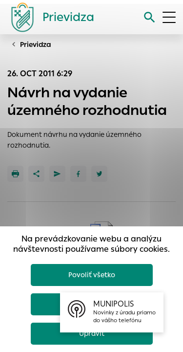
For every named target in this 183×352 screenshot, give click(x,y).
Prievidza (35, 44)
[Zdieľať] (36, 174)
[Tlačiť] (15, 174)
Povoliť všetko (91, 274)
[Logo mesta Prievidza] (48, 17)
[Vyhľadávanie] (149, 17)
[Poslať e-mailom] (57, 174)
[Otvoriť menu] (169, 17)
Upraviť (91, 333)
